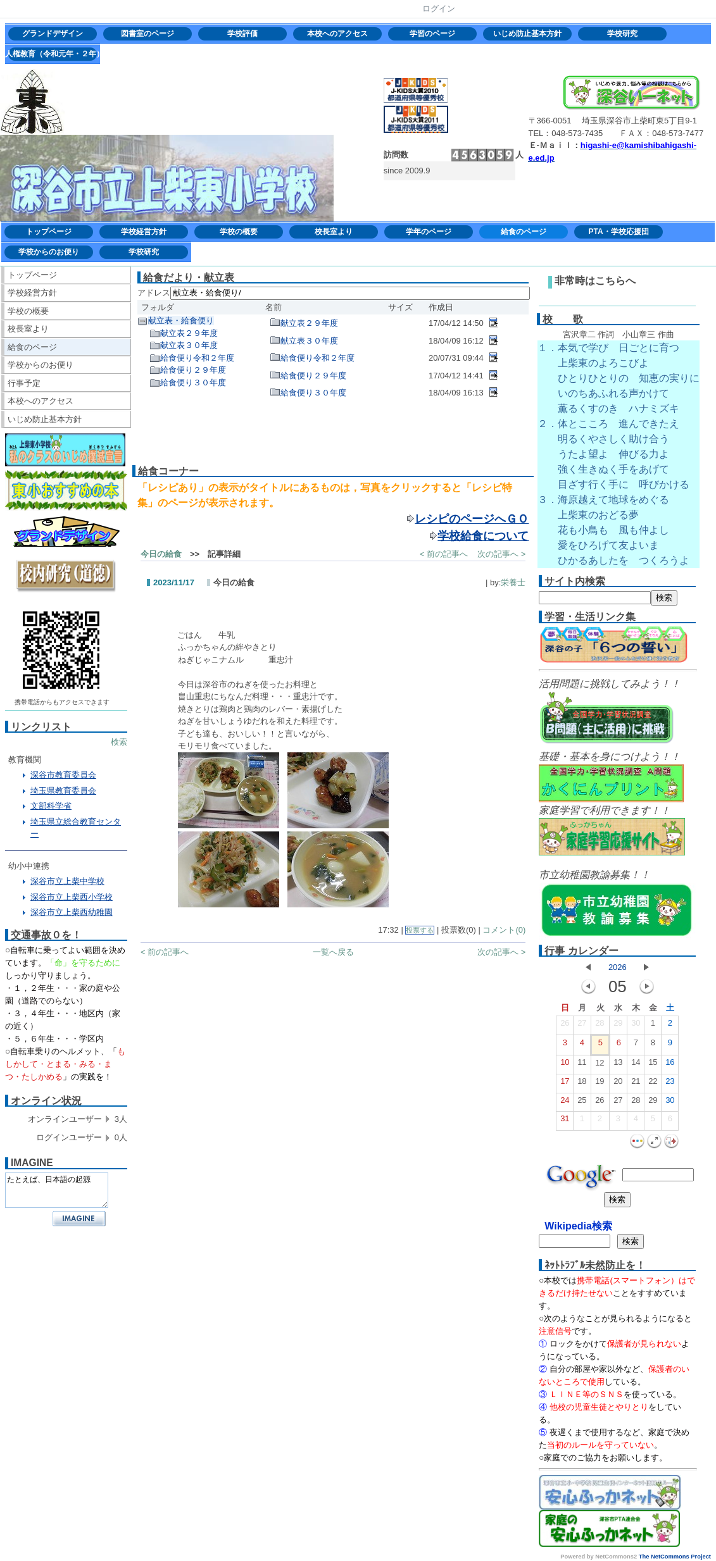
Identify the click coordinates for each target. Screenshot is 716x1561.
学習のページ (432, 33)
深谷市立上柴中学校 (67, 881)
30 (635, 1025)
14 (635, 1065)
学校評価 (242, 33)
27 (581, 1025)
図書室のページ (147, 33)
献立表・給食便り (181, 320)
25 (581, 1102)
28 (599, 1025)
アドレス (153, 292)
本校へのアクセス (337, 33)
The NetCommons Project (675, 1556)
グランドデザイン (52, 33)
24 (564, 1102)
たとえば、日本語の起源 (56, 1190)
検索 (119, 742)
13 (617, 1065)
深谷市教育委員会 (63, 775)
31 (564, 1121)
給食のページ (523, 231)
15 (652, 1065)
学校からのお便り (48, 251)
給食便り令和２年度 (197, 358)
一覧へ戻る (333, 952)
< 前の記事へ (444, 554)
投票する (420, 930)
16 (669, 1065)
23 (669, 1083)
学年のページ (428, 231)
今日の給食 (161, 554)
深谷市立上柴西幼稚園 (71, 912)
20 (617, 1083)
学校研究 (622, 33)
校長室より (334, 231)
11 (581, 1065)
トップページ (49, 231)
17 (564, 1083)
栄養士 (513, 582)
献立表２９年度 (189, 333)
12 (599, 1065)
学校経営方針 (143, 231)
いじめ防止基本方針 (527, 33)
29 (617, 1025)
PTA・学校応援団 (618, 231)
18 (581, 1083)
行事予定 (24, 383)
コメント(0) (503, 930)
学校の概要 (239, 231)
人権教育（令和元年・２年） (52, 53)
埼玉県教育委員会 (63, 790)
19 (599, 1083)
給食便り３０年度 (193, 382)
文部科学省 (51, 806)
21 (635, 1083)
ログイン (438, 8)
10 (564, 1065)
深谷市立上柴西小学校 (71, 897)
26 (564, 1025)
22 (652, 1083)
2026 (617, 967)
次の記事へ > (501, 554)
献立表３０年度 (189, 345)
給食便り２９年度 (193, 370)
